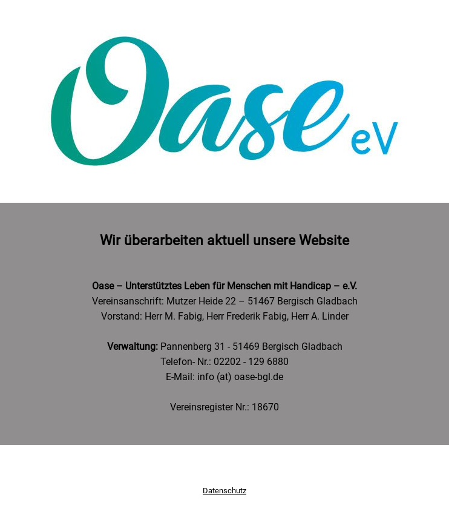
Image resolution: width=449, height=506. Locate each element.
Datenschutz (224, 490)
